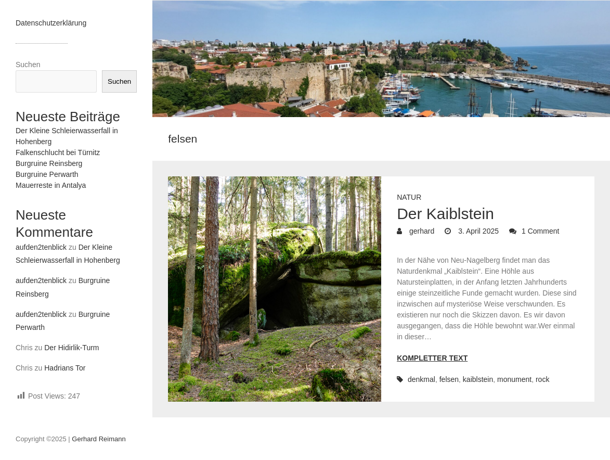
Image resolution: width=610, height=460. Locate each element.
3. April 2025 (477, 231)
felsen (449, 379)
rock (542, 379)
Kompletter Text (432, 358)
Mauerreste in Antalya (51, 185)
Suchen (28, 64)
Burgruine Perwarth (47, 174)
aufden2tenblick (41, 247)
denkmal (421, 379)
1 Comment (540, 231)
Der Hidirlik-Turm (71, 347)
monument (514, 379)
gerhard (420, 231)
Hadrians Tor (64, 368)
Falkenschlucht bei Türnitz (58, 152)
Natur (409, 197)
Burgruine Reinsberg (49, 163)
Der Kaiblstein (445, 213)
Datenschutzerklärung (51, 23)
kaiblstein (478, 379)
